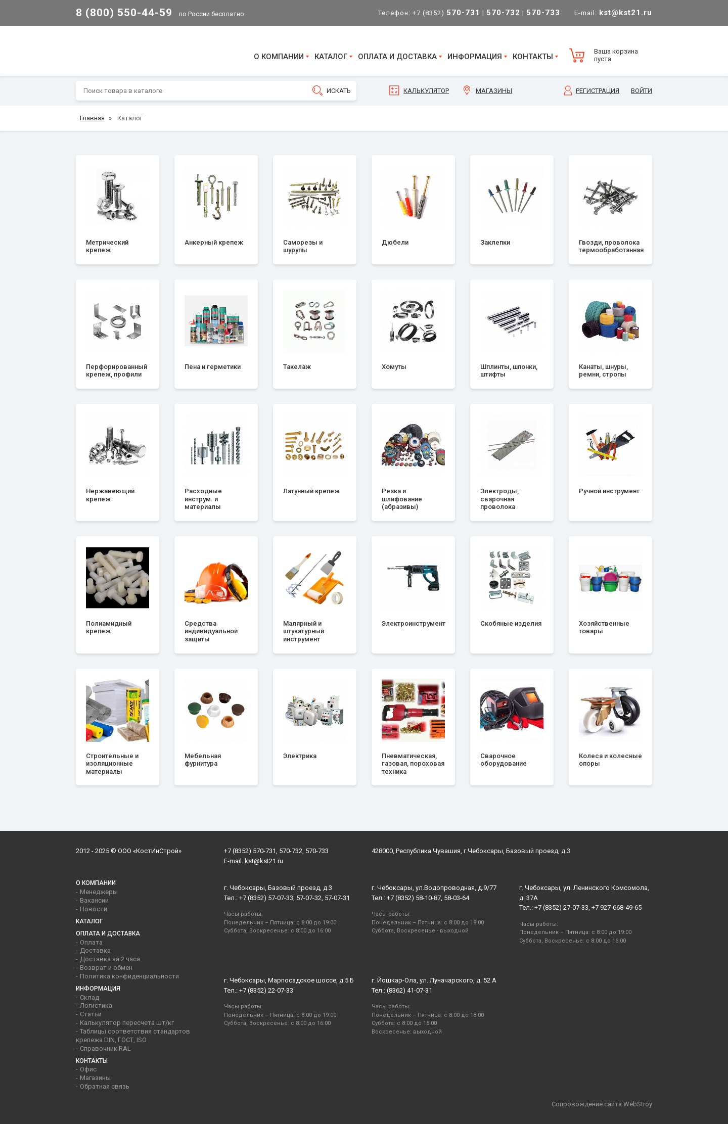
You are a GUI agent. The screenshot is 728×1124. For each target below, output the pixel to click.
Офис (88, 1069)
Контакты (533, 56)
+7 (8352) (446, 13)
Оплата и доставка (397, 56)
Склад (89, 997)
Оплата (91, 942)
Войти (641, 91)
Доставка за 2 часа (110, 959)
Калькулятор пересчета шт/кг (127, 1022)
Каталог (330, 56)
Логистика (96, 1005)
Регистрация (597, 91)
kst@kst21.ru (264, 861)
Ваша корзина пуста (616, 55)
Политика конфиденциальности (129, 976)
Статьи (91, 1014)
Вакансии (94, 900)
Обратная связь (104, 1086)
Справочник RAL (105, 1048)
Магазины (494, 91)
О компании (279, 56)
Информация (474, 56)
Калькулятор (426, 91)
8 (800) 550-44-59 (124, 13)
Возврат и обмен (106, 967)
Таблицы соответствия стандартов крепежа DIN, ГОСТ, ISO (133, 1035)
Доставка (95, 950)
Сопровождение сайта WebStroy (602, 1104)
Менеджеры (99, 892)
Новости (93, 909)
